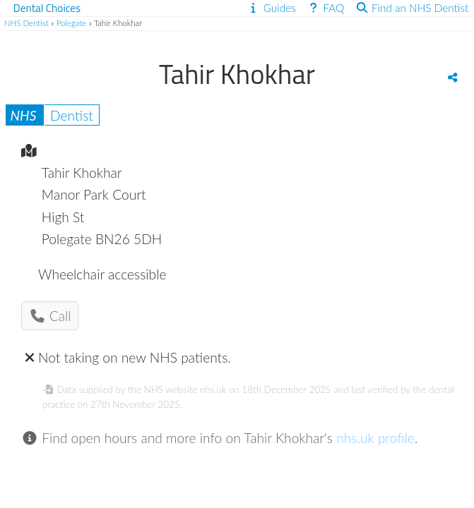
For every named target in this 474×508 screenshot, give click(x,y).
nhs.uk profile (375, 438)
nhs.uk (213, 389)
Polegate (72, 23)
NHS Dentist (26, 23)
